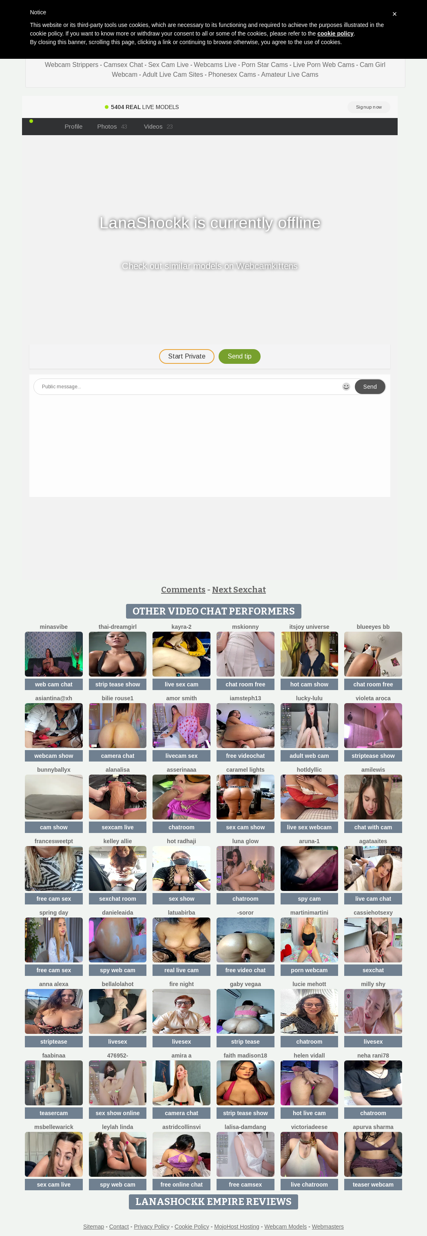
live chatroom (309, 1184)
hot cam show (309, 684)
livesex (117, 1041)
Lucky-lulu (309, 698)
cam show (54, 827)
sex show (182, 898)
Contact (119, 1226)
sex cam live (54, 1184)
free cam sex (53, 898)
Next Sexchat (239, 590)
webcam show (53, 756)
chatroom (181, 827)
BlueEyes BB (373, 627)
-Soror (245, 912)
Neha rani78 (373, 1055)
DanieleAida (117, 912)
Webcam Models (285, 1226)
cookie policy (335, 33)
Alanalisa (118, 769)
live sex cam (182, 684)
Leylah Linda (117, 1127)
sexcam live (118, 827)
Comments (183, 590)
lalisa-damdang (245, 1127)
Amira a (182, 1055)
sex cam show (245, 827)
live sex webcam (309, 827)
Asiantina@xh (53, 698)
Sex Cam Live (168, 64)
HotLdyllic (309, 769)
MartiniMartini (309, 912)
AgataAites (373, 841)
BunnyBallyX (54, 769)
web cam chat (54, 684)
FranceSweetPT (54, 841)
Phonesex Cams (232, 74)
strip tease (245, 1041)
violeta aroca (373, 698)
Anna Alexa (54, 984)
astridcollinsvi (181, 1127)
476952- (117, 1055)
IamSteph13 (245, 698)
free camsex (245, 1184)
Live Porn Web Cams (324, 64)
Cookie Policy (192, 1226)
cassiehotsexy (373, 912)
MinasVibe (54, 627)
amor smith (181, 698)
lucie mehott (309, 984)
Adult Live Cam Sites (172, 74)
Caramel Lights (245, 769)
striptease (53, 1041)
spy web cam (117, 970)
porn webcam (309, 970)
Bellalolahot (118, 984)
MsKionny (245, 627)
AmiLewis (373, 769)
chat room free (245, 684)
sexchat (373, 970)
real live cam (181, 970)
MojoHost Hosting (236, 1226)
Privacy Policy (151, 1226)
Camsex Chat (123, 64)
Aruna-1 (309, 841)
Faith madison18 (246, 1055)
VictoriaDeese (309, 1127)
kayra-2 (182, 627)
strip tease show (117, 684)
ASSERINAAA (181, 769)
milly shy (373, 984)
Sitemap (93, 1226)
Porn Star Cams (264, 64)
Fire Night (181, 984)
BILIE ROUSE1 (118, 698)
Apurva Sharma (373, 1127)
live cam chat (373, 898)
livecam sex (182, 756)
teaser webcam (373, 1184)
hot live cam (309, 1113)
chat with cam (373, 827)
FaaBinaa (53, 1055)
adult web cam (309, 756)
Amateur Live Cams (290, 74)
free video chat (245, 970)
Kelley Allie (117, 841)
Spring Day (53, 912)
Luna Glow (245, 841)
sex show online (117, 1113)
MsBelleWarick (53, 1127)
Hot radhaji (181, 841)
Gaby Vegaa (245, 984)
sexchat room (117, 898)
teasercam (54, 1113)
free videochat (245, 756)
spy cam (309, 898)
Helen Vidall (309, 1055)
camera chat (118, 756)
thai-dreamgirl (118, 627)
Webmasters (328, 1226)
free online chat (181, 1184)
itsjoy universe (309, 627)
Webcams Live (215, 64)
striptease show (373, 756)
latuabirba (181, 912)
